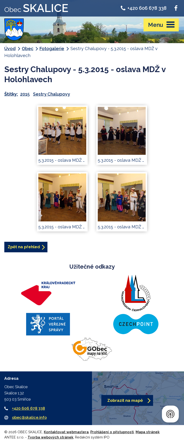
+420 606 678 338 (144, 8)
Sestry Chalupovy (51, 94)
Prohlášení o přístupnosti (112, 432)
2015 (25, 94)
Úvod (10, 48)
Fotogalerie (52, 48)
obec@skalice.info (29, 417)
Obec (27, 48)
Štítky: (11, 94)
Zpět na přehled (24, 246)
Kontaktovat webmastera (66, 432)
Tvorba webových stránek (50, 437)
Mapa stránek (148, 432)
